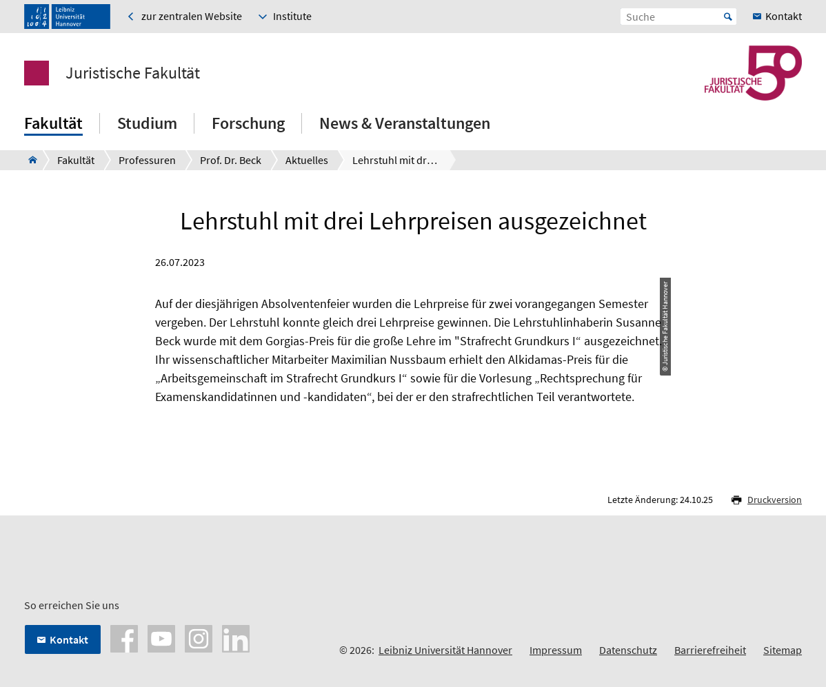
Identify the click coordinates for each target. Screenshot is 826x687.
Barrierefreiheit (710, 650)
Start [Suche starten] (728, 16)
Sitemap (782, 650)
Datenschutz (628, 650)
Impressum (556, 650)
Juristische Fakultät (133, 73)
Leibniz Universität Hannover (445, 650)
